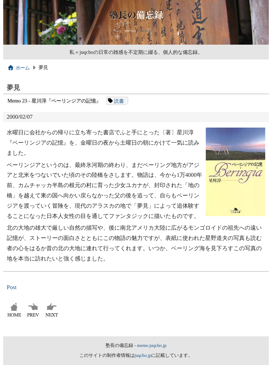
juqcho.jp (143, 355)
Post (12, 287)
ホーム (18, 68)
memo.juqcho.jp (151, 345)
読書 (119, 100)
